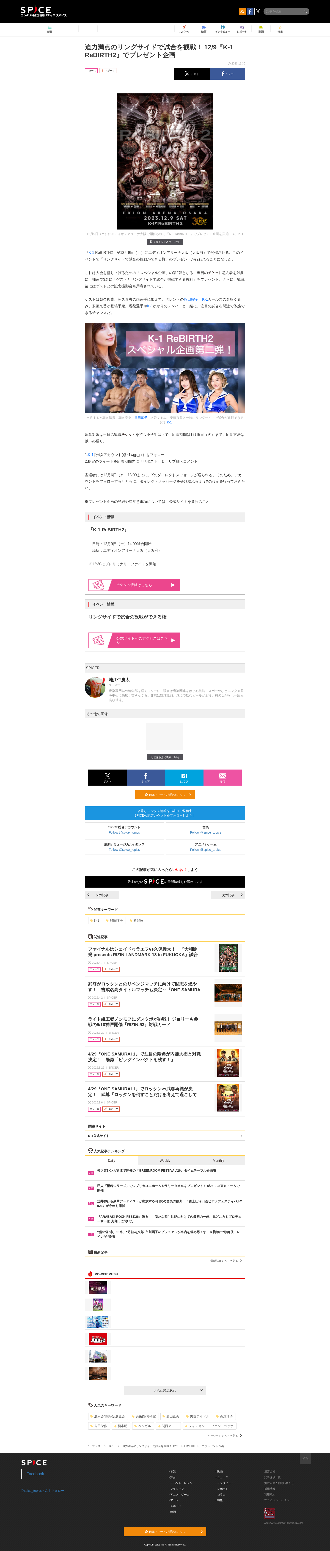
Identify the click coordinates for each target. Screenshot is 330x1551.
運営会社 (269, 1471)
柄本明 (120, 1426)
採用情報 (269, 1488)
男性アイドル (197, 1416)
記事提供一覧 (272, 1477)
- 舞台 (172, 1477)
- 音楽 (172, 1471)
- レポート (222, 1488)
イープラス (93, 1446)
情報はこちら (146, 585)
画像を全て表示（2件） (165, 241)
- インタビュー (225, 1483)
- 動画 (219, 1471)
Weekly (165, 1160)
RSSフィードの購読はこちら (168, 794)
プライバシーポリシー (278, 1500)
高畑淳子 (224, 1416)
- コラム (221, 1494)
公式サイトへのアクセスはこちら (145, 640)
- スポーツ (175, 1506)
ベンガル (142, 1426)
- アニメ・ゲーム (179, 1494)
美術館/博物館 (144, 1416)
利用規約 (269, 1494)
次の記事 (232, 895)
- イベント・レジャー (182, 1483)
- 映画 (172, 1511)
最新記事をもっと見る (226, 1261)
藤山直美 (170, 1416)
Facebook (35, 1474)
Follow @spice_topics (124, 832)
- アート (174, 1500)
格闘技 (136, 920)
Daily (111, 1160)
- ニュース (222, 1477)
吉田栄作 (98, 1426)
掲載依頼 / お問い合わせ (279, 1483)
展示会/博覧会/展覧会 (107, 1416)
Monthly (218, 1160)
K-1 (91, 253)
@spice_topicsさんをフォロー (42, 1490)
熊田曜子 (191, 299)
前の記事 (97, 895)
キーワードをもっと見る (225, 1435)
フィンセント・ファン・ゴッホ (209, 1426)
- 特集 (219, 1500)
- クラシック (176, 1488)
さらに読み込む (178, 1390)
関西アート (168, 1426)
